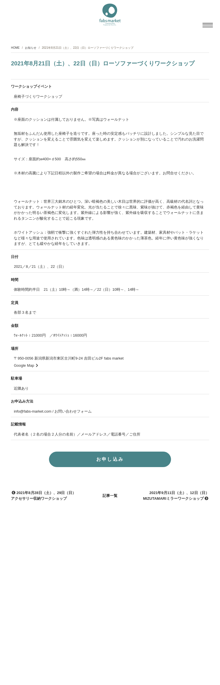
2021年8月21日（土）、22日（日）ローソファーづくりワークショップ (102, 66)
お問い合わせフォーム (73, 413)
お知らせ (30, 47)
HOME (15, 47)
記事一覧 (110, 498)
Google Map (26, 367)
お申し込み (110, 461)
